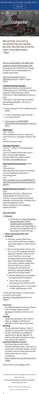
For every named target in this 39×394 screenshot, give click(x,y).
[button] (2, 13)
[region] (19, 5)
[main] (19, 23)
